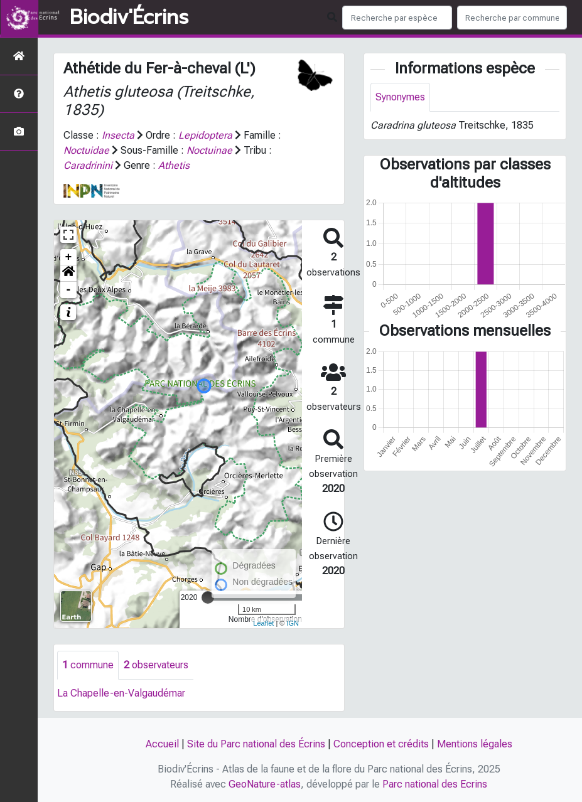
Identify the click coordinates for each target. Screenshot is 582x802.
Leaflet (263, 623)
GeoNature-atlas (265, 784)
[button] (68, 273)
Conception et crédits (381, 744)
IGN (293, 623)
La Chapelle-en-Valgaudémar (121, 693)
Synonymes (400, 97)
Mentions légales (474, 744)
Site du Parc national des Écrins (256, 744)
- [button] (68, 289)
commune (88, 665)
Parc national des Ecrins (434, 784)
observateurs (156, 665)
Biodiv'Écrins (129, 17)
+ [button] (68, 257)
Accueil (162, 744)
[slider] (208, 597)
